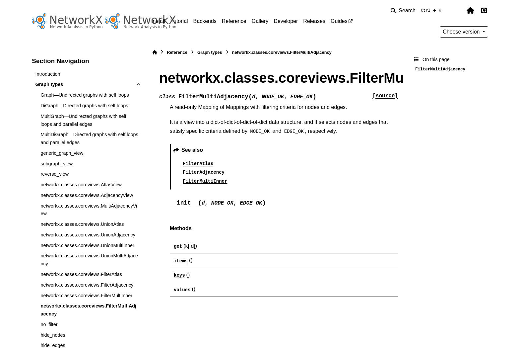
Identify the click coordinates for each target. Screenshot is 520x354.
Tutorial (179, 21)
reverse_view (54, 174)
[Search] (417, 10)
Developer (286, 21)
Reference (234, 21)
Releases (314, 21)
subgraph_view (56, 163)
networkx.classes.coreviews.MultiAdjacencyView (88, 210)
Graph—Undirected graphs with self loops (84, 95)
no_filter (48, 324)
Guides (339, 21)
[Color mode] (456, 10)
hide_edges (52, 345)
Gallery (260, 21)
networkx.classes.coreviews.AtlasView (80, 184)
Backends (205, 21)
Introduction (47, 74)
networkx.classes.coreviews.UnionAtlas (82, 224)
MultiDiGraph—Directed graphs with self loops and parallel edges (89, 138)
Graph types (49, 84)
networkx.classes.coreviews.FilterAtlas (81, 274)
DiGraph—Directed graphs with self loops (84, 105)
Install (158, 21)
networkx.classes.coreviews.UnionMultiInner (87, 245)
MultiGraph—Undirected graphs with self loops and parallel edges (83, 120)
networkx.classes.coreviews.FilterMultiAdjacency (88, 309)
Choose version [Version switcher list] (462, 32)
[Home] (154, 52)
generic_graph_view (61, 153)
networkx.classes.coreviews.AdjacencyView (86, 195)
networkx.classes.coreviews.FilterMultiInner (86, 295)
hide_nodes (52, 335)
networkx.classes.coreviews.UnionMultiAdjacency (89, 259)
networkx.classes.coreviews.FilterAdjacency (86, 285)
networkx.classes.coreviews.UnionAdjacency (87, 234)
